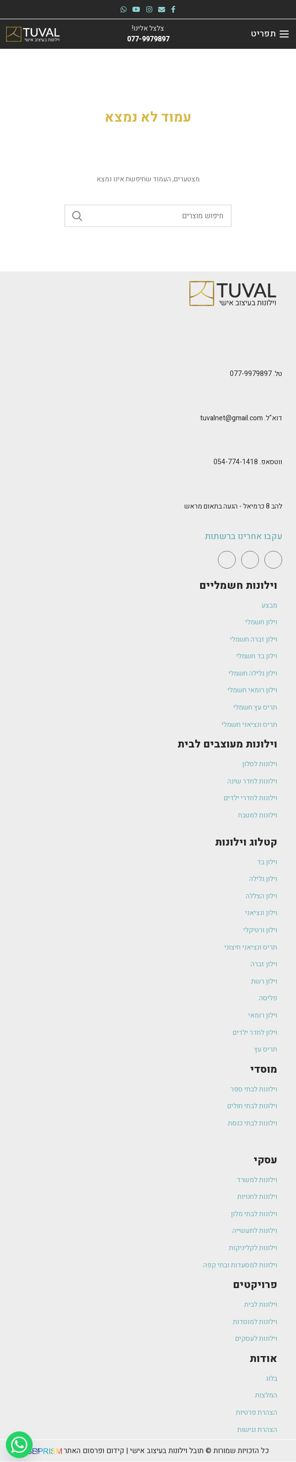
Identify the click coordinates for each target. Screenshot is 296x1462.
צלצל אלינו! (148, 28)
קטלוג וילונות (246, 842)
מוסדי (263, 1069)
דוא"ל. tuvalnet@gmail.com (241, 418)
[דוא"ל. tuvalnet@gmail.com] (276, 398)
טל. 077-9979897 (256, 374)
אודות (263, 1358)
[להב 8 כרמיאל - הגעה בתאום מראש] (276, 487)
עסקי (265, 1160)
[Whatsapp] (19, 1444)
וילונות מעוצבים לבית (227, 744)
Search (77, 215)
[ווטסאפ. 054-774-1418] (276, 442)
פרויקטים (255, 1284)
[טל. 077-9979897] (276, 354)
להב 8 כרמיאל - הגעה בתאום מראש (233, 506)
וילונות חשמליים (238, 585)
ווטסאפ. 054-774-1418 (247, 462)
